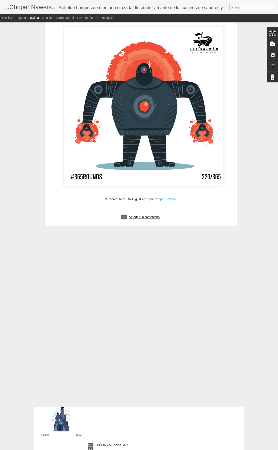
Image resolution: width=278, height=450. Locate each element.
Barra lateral (65, 18)
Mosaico (47, 18)
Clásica (7, 18)
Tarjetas (20, 18)
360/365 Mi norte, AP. (111, 445)
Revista (34, 18)
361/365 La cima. (108, 396)
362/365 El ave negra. (112, 346)
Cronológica (105, 18)
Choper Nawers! (166, 141)
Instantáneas (85, 18)
